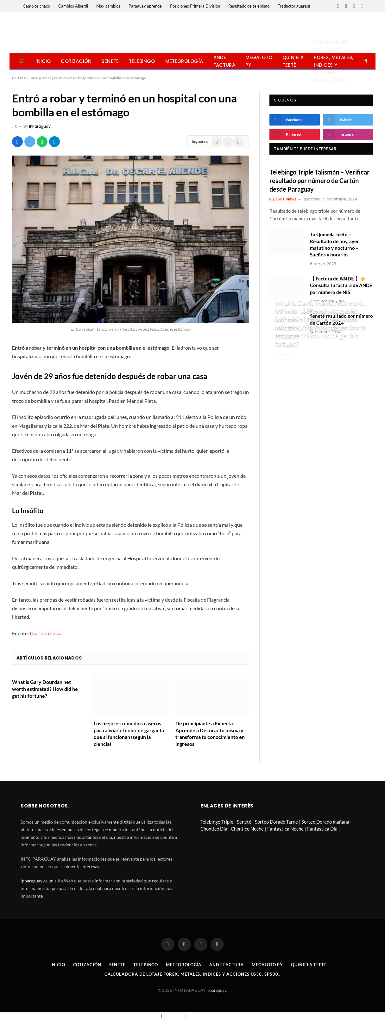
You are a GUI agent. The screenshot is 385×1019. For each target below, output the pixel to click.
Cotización (76, 61)
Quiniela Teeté (293, 61)
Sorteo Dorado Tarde (276, 822)
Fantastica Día (322, 829)
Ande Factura (224, 61)
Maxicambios (108, 6)
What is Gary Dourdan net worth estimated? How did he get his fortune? (45, 689)
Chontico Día (213, 829)
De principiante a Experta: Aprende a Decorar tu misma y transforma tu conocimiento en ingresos (210, 733)
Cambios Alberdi (73, 6)
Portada (18, 78)
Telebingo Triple (216, 822)
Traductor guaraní (294, 6)
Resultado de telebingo (248, 6)
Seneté (244, 822)
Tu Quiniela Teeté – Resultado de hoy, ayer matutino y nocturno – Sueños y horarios (334, 244)
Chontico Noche (247, 829)
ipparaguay (31, 880)
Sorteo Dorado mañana (325, 822)
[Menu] (21, 61)
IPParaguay (40, 126)
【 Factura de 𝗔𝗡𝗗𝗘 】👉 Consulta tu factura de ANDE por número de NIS (341, 285)
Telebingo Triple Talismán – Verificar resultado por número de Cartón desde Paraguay (319, 180)
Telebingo (142, 61)
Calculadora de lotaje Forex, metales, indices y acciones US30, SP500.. (333, 61)
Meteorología (184, 61)
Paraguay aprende (145, 6)
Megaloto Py (258, 61)
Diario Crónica (45, 633)
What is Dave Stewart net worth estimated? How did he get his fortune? (320, 335)
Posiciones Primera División (195, 6)
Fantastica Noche (285, 829)
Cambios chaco (36, 6)
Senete (110, 61)
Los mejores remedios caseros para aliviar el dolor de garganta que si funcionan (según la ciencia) (129, 733)
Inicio (43, 61)
